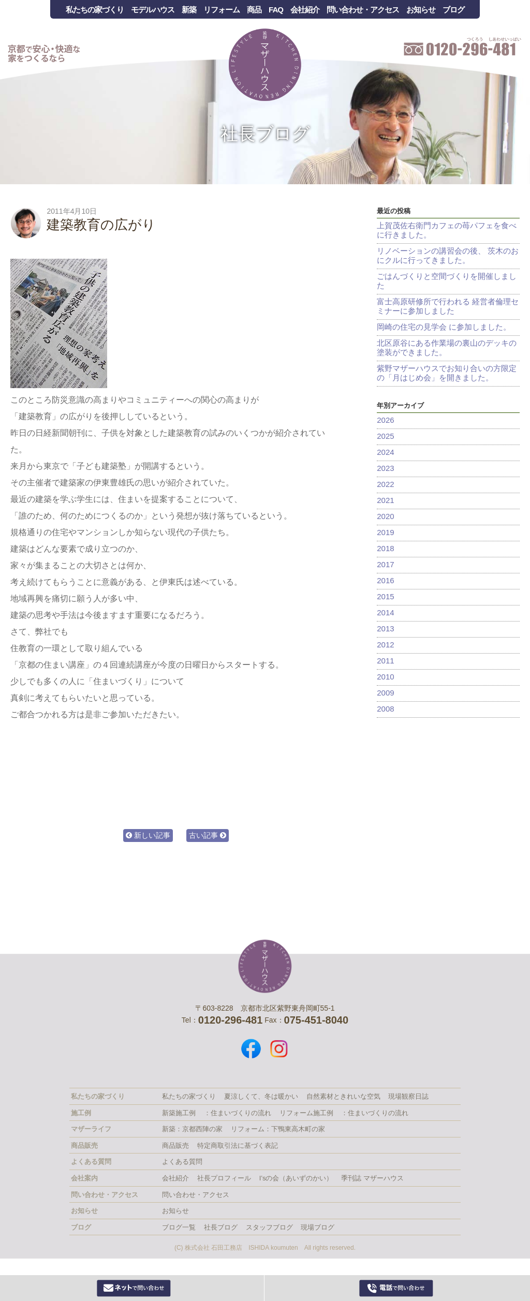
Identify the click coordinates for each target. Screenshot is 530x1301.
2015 (385, 596)
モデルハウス (152, 9)
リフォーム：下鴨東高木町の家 (278, 1129)
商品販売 (175, 1145)
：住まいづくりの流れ (237, 1113)
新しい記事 (148, 835)
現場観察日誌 (408, 1096)
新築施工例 (179, 1113)
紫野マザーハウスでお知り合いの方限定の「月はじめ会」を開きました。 (447, 373)
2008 (385, 708)
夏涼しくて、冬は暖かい (261, 1096)
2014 (385, 612)
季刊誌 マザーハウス (372, 1178)
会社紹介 (304, 9)
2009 (385, 692)
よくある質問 (182, 1161)
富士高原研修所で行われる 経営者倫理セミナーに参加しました (448, 306)
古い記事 (207, 835)
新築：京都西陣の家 (192, 1129)
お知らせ (420, 9)
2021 (385, 500)
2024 (385, 452)
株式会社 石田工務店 (265, 966)
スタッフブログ (269, 1227)
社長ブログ (265, 133)
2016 (385, 580)
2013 (385, 628)
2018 (385, 548)
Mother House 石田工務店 (265, 65)
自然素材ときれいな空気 (343, 1096)
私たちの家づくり (95, 9)
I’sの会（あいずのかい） (296, 1178)
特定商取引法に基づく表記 (237, 1145)
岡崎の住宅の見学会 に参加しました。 (444, 326)
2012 (385, 644)
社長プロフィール (224, 1178)
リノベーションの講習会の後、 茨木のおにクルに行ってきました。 (448, 255)
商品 (254, 9)
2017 (385, 564)
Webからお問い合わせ (134, 1288)
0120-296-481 (396, 1288)
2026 (385, 420)
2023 (385, 468)
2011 (385, 660)
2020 (385, 516)
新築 (189, 9)
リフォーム (221, 9)
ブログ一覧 (179, 1227)
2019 (385, 532)
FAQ (276, 9)
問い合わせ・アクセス (363, 9)
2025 (385, 436)
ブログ (453, 9)
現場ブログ (317, 1227)
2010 (385, 676)
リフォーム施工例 (306, 1113)
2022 (385, 484)
